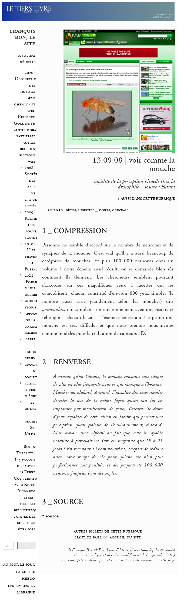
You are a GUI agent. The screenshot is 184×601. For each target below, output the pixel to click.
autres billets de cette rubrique (108, 531)
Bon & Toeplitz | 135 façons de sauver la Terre (24, 459)
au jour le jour (19, 564)
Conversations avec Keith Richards (28, 485)
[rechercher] (8, 545)
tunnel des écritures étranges (24, 523)
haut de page (88, 537)
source (52, 516)
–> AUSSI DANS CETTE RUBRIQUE (145, 198)
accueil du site (125, 537)
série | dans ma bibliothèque (27, 503)
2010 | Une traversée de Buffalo (34, 256)
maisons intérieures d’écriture (36, 389)
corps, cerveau (113, 210)
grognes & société (33, 371)
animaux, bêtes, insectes (71, 210)
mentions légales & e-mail (154, 550)
